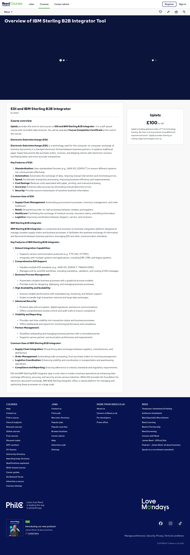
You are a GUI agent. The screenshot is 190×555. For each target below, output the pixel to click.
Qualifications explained (17, 463)
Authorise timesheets (152, 413)
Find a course (12, 417)
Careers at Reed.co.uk (107, 413)
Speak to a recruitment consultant (158, 449)
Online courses (13, 431)
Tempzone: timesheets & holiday (157, 408)
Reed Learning (149, 422)
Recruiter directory (60, 417)
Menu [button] (6, 12)
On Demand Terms (14, 477)
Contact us (11, 413)
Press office (102, 422)
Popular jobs (57, 422)
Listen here (33, 533)
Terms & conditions (174, 535)
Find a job (56, 413)
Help (8, 408)
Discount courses (14, 427)
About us (101, 408)
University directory (15, 454)
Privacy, (160, 535)
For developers (104, 417)
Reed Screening (149, 431)
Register (169, 4)
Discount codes (13, 440)
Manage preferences (135, 535)
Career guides (13, 472)
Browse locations (59, 431)
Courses (44, 4)
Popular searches (59, 427)
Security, (151, 535)
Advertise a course (15, 481)
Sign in (182, 4)
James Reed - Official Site (154, 440)
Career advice (61, 4)
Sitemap (55, 449)
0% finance (11, 449)
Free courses (12, 436)
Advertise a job (58, 445)
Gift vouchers (12, 445)
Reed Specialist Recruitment (155, 417)
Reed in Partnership (151, 427)
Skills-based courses (16, 467)
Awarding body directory (18, 458)
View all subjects (14, 422)
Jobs (31, 4)
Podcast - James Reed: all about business (161, 445)
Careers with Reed (150, 436)
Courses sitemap (14, 486)
